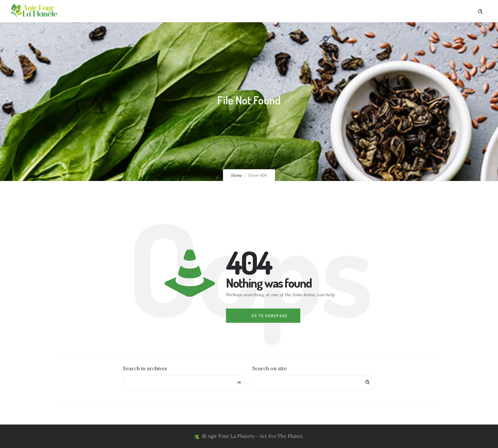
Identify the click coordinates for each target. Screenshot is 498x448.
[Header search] (480, 10)
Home (236, 175)
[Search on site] (313, 383)
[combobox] (184, 383)
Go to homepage (270, 315)
